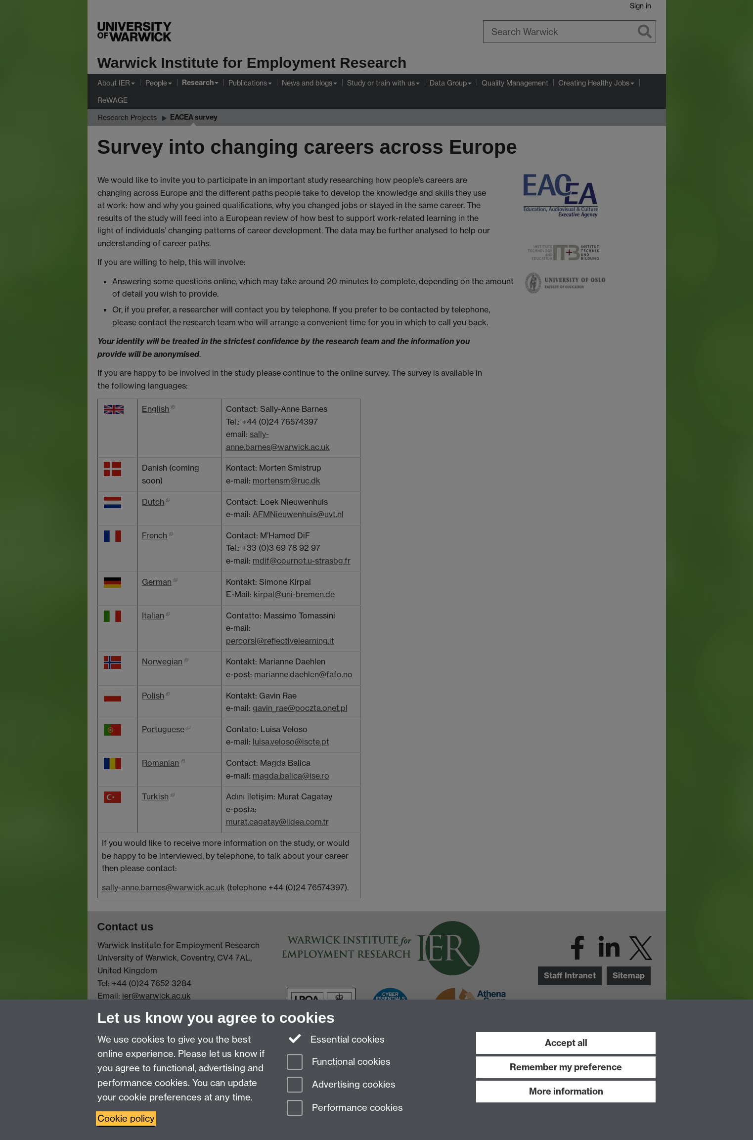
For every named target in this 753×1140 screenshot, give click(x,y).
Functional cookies (339, 1062)
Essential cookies (336, 1038)
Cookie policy (126, 1118)
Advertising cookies (341, 1085)
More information (566, 1091)
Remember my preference (566, 1067)
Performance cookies (345, 1108)
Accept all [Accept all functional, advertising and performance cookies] (566, 1043)
